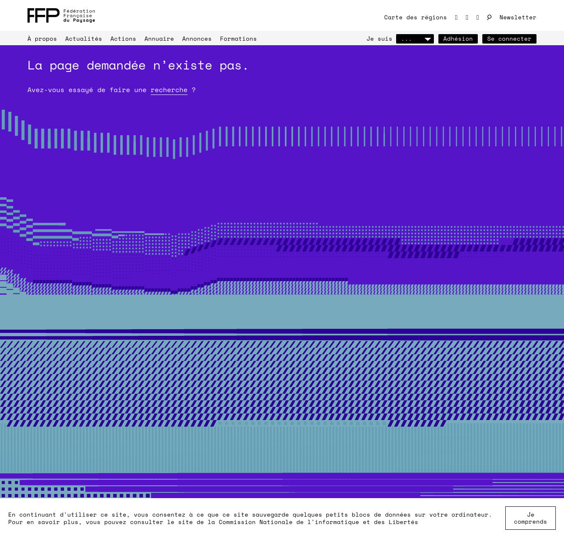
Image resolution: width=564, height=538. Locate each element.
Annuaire (159, 38)
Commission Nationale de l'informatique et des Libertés (318, 521)
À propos (42, 38)
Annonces (197, 38)
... (415, 38)
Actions (123, 38)
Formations (238, 38)
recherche (169, 90)
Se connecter (509, 38)
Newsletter (518, 17)
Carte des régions (415, 17)
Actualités (83, 38)
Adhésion (458, 38)
